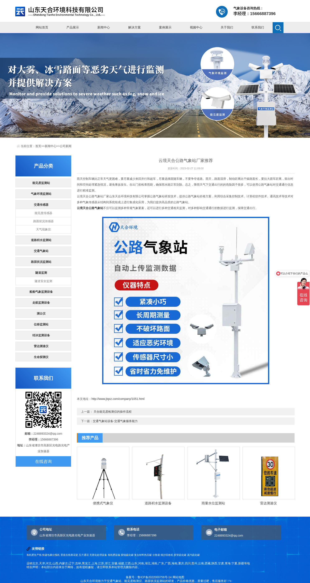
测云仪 (41, 313)
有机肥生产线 (34, 554)
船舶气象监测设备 (41, 291)
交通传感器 (41, 204)
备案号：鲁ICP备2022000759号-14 (149, 577)
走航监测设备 (41, 302)
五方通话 (84, 554)
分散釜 (156, 554)
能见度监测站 (41, 183)
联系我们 (258, 27)
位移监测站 (41, 324)
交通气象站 (41, 251)
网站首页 (42, 27)
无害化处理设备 (98, 554)
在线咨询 (43, 461)
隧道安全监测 (43, 281)
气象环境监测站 (41, 193)
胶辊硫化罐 (127, 554)
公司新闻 (65, 146)
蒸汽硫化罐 (193, 554)
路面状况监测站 (41, 261)
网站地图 (178, 577)
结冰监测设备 (41, 335)
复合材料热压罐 (143, 554)
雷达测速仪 (41, 346)
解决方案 (134, 27)
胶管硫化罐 (180, 554)
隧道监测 (41, 272)
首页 (38, 146)
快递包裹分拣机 (51, 554)
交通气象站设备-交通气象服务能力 (115, 421)
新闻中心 (103, 27)
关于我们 (227, 27)
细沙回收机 (167, 554)
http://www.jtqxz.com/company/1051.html (118, 399)
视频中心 (196, 27)
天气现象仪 (43, 229)
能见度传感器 (43, 213)
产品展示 (72, 27)
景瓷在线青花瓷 (69, 554)
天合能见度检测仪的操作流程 (113, 411)
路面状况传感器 (43, 221)
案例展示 (165, 27)
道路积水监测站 (41, 240)
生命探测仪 (41, 357)
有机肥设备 (114, 554)
